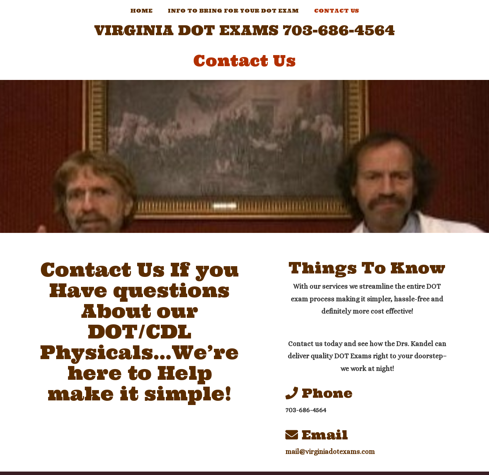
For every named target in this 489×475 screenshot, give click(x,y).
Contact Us (336, 10)
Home (141, 10)
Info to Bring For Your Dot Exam (233, 10)
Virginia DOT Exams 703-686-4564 (244, 30)
